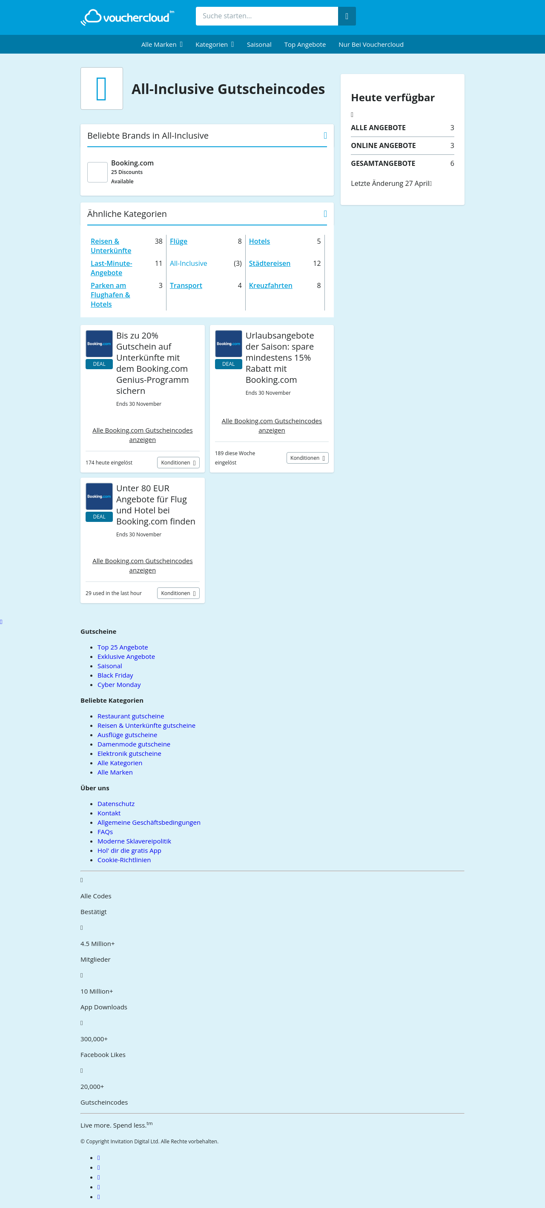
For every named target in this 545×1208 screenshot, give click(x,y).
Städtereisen (270, 263)
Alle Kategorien (120, 762)
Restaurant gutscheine (131, 716)
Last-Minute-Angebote (111, 268)
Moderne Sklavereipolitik (134, 841)
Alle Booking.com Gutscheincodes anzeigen (142, 435)
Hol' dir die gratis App (129, 850)
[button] (162, 44)
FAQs (105, 831)
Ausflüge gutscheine (127, 734)
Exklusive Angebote (126, 656)
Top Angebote (305, 44)
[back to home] (127, 17)
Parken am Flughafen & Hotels (110, 295)
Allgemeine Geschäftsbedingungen (149, 822)
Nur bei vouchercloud (371, 44)
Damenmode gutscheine (134, 744)
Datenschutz (116, 803)
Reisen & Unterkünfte (111, 245)
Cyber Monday (119, 684)
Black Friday (115, 675)
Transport (186, 285)
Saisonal (259, 44)
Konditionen (176, 462)
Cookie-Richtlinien (124, 859)
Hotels (259, 241)
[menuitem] (162, 44)
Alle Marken (115, 772)
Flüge (178, 241)
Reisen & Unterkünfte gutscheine (146, 725)
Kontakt (109, 813)
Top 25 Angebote (123, 647)
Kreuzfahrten (271, 285)
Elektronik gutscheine (129, 753)
